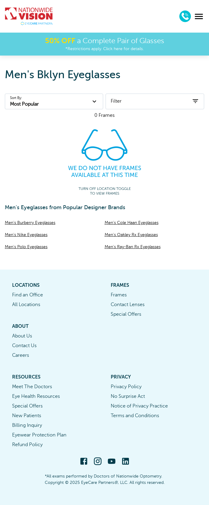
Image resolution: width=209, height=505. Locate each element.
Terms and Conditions (135, 415)
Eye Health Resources (36, 396)
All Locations (26, 304)
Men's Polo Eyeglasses (26, 247)
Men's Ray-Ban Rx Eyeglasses (133, 247)
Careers (20, 355)
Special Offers (126, 314)
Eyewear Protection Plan (39, 435)
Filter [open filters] (155, 101)
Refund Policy (27, 444)
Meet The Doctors (32, 386)
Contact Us (24, 345)
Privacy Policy (126, 386)
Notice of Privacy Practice (139, 406)
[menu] (199, 16)
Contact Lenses (128, 304)
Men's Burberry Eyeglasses (30, 222)
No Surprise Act (128, 396)
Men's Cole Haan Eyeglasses (131, 222)
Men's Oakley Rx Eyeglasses (131, 234)
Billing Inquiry (27, 425)
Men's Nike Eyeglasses (26, 234)
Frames (119, 295)
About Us (22, 336)
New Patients (26, 415)
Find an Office (27, 295)
